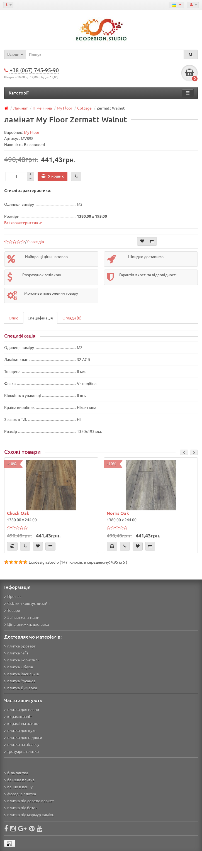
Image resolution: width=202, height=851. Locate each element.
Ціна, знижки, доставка (26, 624)
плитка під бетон (21, 807)
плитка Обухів (18, 666)
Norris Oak (118, 513)
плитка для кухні (21, 730)
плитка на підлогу (21, 744)
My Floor (64, 107)
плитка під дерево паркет (29, 800)
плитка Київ (16, 652)
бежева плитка (19, 779)
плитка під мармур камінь (29, 814)
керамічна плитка (21, 723)
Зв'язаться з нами (21, 617)
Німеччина (42, 107)
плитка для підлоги (23, 737)
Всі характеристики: (23, 222)
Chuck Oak (18, 513)
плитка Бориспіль (21, 659)
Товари (12, 610)
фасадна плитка (20, 793)
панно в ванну (18, 786)
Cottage (84, 107)
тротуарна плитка (21, 751)
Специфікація (40, 317)
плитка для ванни (21, 709)
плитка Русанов (20, 680)
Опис (13, 317)
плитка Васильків (21, 673)
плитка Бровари (20, 645)
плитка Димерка (20, 687)
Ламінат (20, 107)
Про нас (12, 596)
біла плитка (16, 772)
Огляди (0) (72, 317)
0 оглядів (35, 241)
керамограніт (18, 716)
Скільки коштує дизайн (27, 603)
